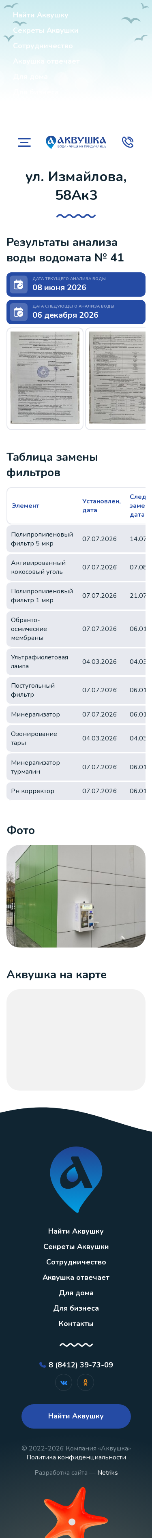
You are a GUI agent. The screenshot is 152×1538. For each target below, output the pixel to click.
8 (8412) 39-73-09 (81, 1365)
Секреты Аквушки (46, 30)
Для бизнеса (36, 92)
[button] (45, 378)
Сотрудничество (43, 46)
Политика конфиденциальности (76, 1457)
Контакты (30, 108)
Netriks (107, 1472)
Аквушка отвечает (46, 61)
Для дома (30, 76)
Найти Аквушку (41, 15)
